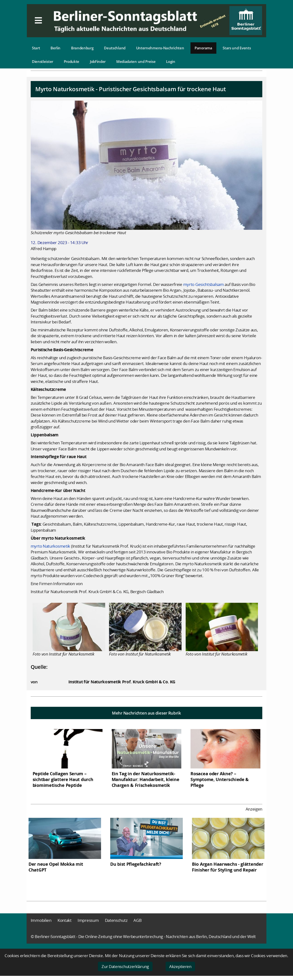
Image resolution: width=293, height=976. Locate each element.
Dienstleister (42, 61)
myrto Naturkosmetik (50, 546)
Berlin (55, 48)
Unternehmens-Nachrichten (160, 48)
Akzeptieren (180, 966)
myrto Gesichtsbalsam (203, 284)
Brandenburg (82, 48)
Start (36, 48)
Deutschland (114, 48)
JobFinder (98, 61)
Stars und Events (237, 48)
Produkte (72, 61)
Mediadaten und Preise (136, 61)
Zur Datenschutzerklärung (125, 966)
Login (170, 61)
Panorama (203, 48)
